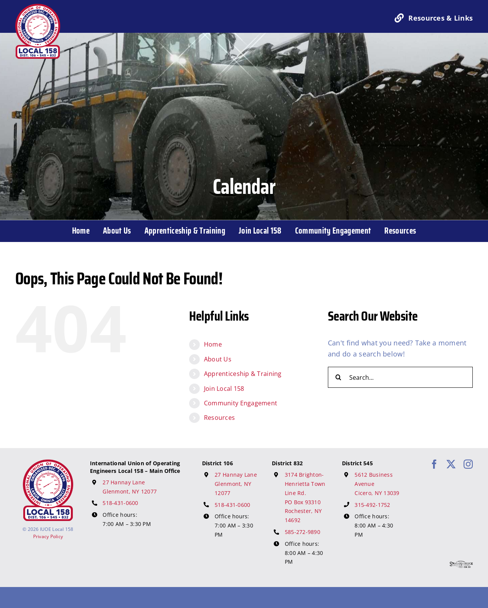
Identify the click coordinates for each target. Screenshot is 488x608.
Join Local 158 (224, 388)
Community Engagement (240, 403)
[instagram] (468, 464)
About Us (217, 359)
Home (213, 344)
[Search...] (400, 377)
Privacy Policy (48, 536)
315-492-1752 (372, 504)
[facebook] (434, 464)
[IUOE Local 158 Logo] (48, 463)
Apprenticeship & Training (243, 373)
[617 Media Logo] (461, 564)
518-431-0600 (120, 502)
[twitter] (451, 464)
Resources (219, 417)
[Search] (338, 377)
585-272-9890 (302, 531)
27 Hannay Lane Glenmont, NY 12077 (236, 484)
